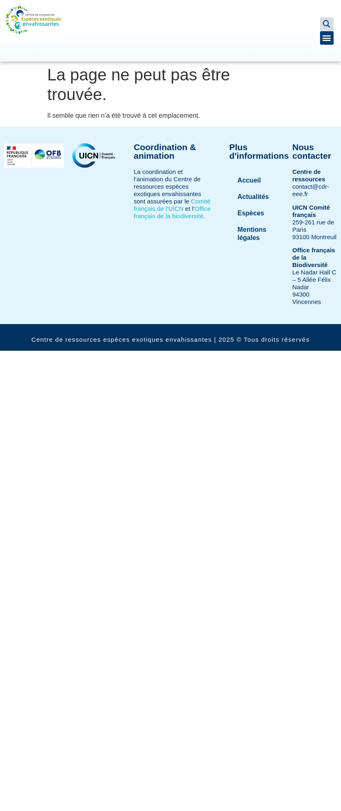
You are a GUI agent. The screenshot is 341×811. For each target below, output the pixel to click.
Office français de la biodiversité (172, 212)
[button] (327, 24)
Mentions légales (251, 233)
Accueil (249, 180)
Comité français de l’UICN (172, 205)
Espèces (250, 213)
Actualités (253, 196)
